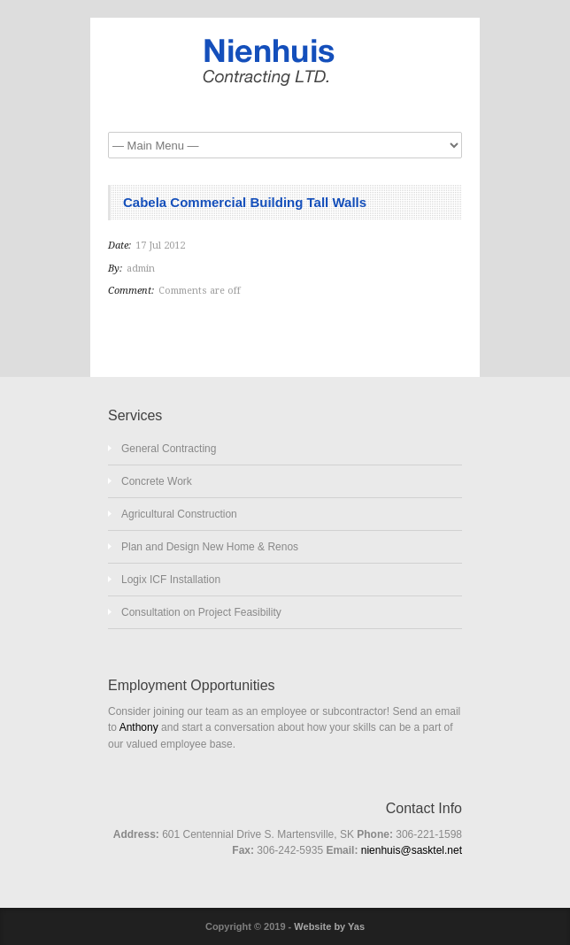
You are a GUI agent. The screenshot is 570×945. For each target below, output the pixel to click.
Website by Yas (329, 926)
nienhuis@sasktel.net (411, 850)
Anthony (138, 727)
